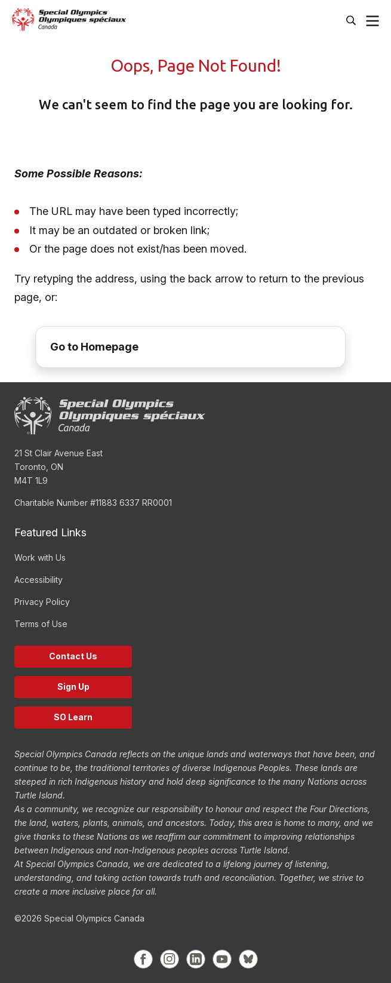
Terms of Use (40, 624)
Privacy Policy (42, 602)
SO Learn (73, 717)
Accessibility (38, 580)
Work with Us (40, 557)
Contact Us (73, 656)
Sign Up (73, 686)
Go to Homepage (94, 346)
